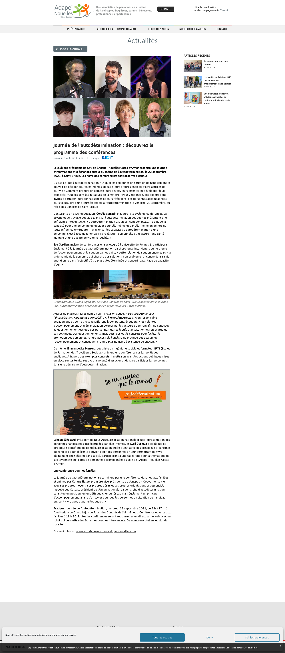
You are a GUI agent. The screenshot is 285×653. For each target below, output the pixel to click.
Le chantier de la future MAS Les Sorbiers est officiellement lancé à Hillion (217, 80)
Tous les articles (72, 49)
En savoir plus (251, 648)
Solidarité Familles (192, 29)
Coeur (179, 9)
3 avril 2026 (189, 106)
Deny (209, 637)
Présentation (76, 29)
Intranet (165, 9)
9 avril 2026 (209, 67)
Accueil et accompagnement (116, 29)
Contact (221, 29)
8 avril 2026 (209, 87)
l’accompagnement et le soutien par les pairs (86, 252)
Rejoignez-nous (158, 29)
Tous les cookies (162, 637)
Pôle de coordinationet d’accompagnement (211, 9)
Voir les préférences (257, 637)
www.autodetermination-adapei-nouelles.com (106, 531)
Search (187, 9)
